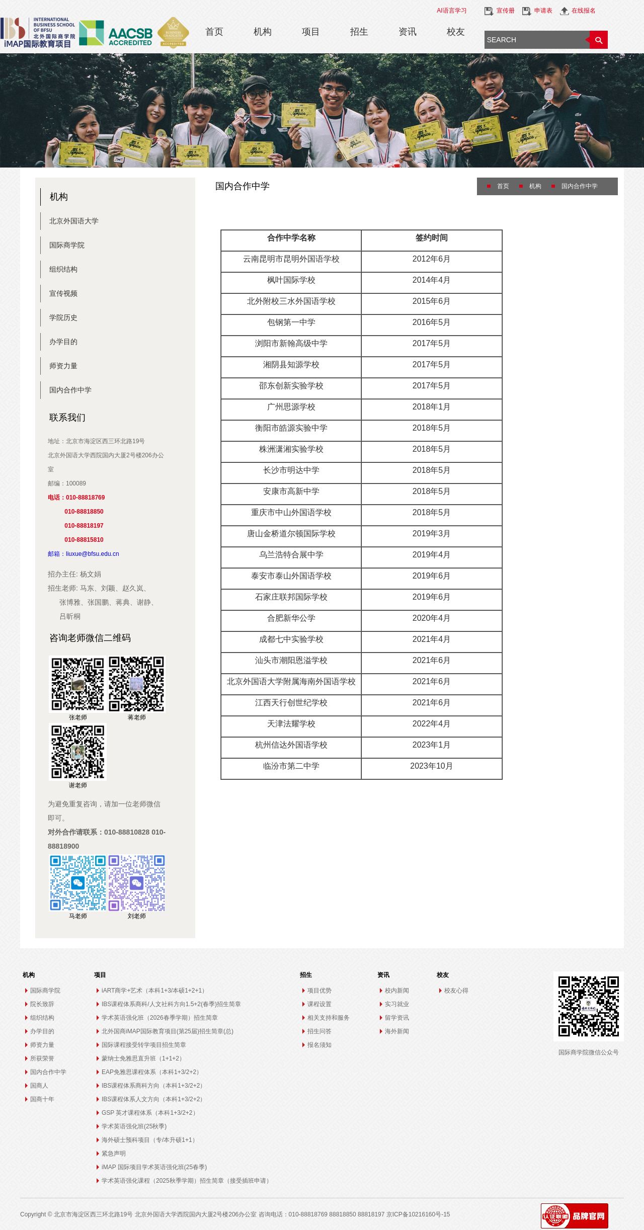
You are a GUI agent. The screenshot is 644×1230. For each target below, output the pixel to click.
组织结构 (63, 269)
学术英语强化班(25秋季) (134, 1126)
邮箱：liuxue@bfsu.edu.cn (83, 553)
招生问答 (319, 1031)
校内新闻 (397, 990)
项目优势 (319, 990)
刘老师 (137, 916)
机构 (263, 32)
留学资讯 (397, 1017)
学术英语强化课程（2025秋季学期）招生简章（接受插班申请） (187, 1180)
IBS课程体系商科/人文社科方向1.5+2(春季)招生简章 (171, 1004)
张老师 (78, 717)
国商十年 (42, 1099)
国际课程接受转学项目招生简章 (144, 1044)
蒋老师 (137, 717)
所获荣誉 (42, 1058)
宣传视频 (63, 293)
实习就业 (397, 1004)
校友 (456, 32)
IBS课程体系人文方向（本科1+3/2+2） (154, 1099)
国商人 (39, 1085)
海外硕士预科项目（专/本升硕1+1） (150, 1139)
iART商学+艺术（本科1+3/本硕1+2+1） (155, 990)
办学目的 (63, 342)
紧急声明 (114, 1153)
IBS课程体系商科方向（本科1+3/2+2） (154, 1085)
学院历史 (63, 317)
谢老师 (78, 785)
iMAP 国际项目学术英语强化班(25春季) (154, 1167)
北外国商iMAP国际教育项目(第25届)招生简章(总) (167, 1031)
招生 (359, 32)
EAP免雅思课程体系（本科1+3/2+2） (152, 1072)
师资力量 (63, 366)
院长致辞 (42, 1004)
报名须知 (319, 1044)
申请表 (543, 10)
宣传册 (506, 10)
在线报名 (584, 10)
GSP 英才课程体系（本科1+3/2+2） (150, 1112)
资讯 (407, 32)
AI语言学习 (451, 10)
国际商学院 (67, 245)
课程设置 (319, 1004)
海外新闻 (397, 1031)
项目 (311, 32)
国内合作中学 (70, 390)
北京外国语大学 (74, 221)
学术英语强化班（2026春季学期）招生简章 (160, 1017)
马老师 (78, 916)
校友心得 (456, 990)
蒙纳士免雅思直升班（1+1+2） (143, 1058)
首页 (214, 32)
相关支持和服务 (328, 1017)
